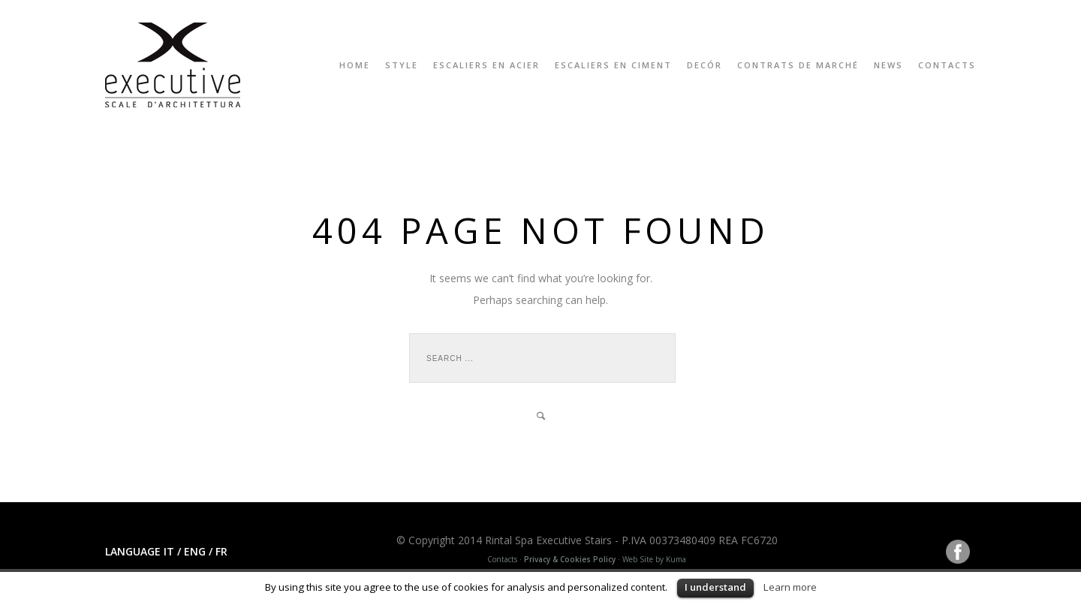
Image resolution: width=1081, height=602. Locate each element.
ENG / (196, 551)
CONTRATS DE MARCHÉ (798, 65)
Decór (704, 65)
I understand (715, 587)
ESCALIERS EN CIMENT (613, 65)
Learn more (790, 587)
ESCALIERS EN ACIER (486, 65)
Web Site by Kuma (654, 559)
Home (354, 65)
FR (221, 551)
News (888, 65)
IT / (172, 551)
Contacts (947, 65)
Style (401, 65)
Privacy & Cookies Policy (570, 559)
